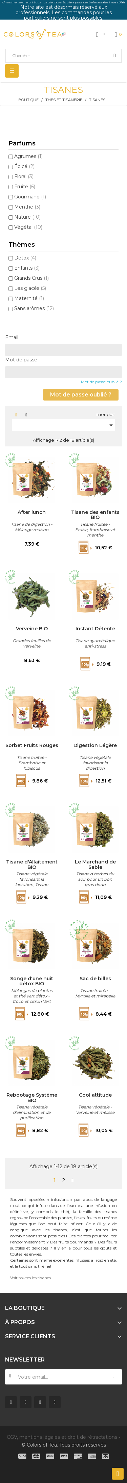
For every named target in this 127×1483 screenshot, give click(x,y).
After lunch (32, 512)
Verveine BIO (32, 629)
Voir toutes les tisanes (30, 1277)
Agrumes (28, 156)
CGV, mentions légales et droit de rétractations (62, 1437)
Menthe (27, 207)
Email (11, 337)
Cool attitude (95, 1095)
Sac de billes (95, 979)
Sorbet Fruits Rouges (31, 745)
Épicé (24, 166)
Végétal (28, 227)
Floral (24, 176)
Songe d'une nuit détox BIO (31, 981)
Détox (25, 258)
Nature (27, 217)
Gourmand (30, 197)
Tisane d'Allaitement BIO (32, 864)
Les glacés (30, 288)
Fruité (24, 187)
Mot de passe (21, 360)
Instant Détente (95, 629)
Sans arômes (34, 308)
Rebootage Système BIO (31, 1098)
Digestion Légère (95, 745)
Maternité (29, 298)
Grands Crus (31, 278)
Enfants (27, 268)
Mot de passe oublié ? (101, 381)
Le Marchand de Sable (95, 864)
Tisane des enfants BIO (95, 515)
